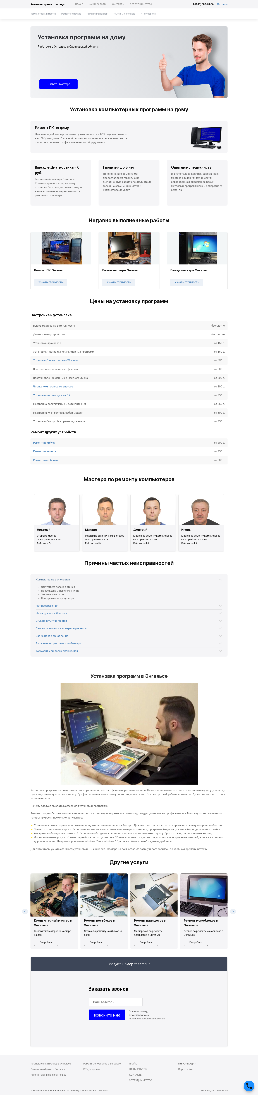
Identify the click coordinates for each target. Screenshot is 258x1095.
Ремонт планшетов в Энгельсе (48, 1074)
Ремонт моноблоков (124, 13)
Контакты (118, 4)
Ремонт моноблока (45, 460)
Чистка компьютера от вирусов (53, 386)
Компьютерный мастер (43, 13)
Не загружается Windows (51, 613)
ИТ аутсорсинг (148, 13)
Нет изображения (47, 605)
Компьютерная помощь (47, 4)
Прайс (79, 4)
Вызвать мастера (58, 84)
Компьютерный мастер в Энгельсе (50, 1063)
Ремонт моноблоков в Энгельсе (102, 1063)
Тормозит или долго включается (57, 651)
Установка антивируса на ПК (51, 395)
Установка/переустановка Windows (55, 360)
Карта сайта (185, 1069)
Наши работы (97, 4)
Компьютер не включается (53, 579)
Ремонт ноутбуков (71, 13)
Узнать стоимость (50, 282)
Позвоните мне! (107, 1015)
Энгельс (222, 4)
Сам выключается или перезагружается (61, 628)
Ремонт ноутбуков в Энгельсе (47, 1069)
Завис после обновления (52, 636)
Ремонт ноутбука (44, 442)
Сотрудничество (141, 4)
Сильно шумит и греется (51, 620)
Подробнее (46, 942)
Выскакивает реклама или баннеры (59, 643)
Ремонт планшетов (97, 13)
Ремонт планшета (44, 451)
